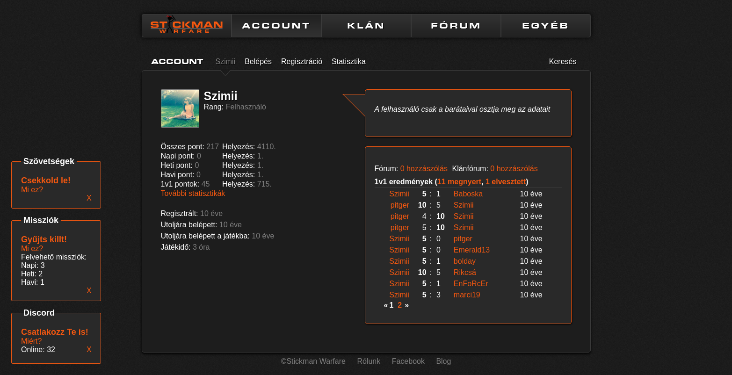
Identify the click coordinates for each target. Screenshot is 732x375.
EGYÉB (545, 26)
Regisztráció (301, 61)
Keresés (563, 61)
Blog (443, 361)
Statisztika (349, 61)
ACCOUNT (276, 26)
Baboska (468, 194)
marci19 (467, 295)
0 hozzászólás (424, 169)
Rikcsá (465, 272)
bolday (465, 261)
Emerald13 (472, 250)
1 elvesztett (506, 182)
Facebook (408, 361)
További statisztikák (193, 193)
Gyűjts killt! (44, 239)
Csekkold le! (46, 180)
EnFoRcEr (471, 284)
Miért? (31, 341)
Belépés (258, 61)
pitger (400, 205)
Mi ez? (32, 248)
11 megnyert (459, 182)
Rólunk (368, 361)
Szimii (226, 61)
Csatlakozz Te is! (54, 332)
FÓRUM (456, 26)
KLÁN (366, 26)
